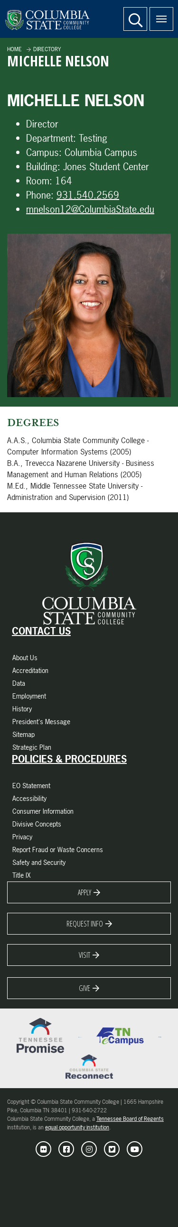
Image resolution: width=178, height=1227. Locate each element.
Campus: (44, 152)
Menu (158, 13)
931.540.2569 (87, 195)
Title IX (21, 875)
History (22, 708)
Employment (29, 695)
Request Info (84, 923)
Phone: (40, 195)
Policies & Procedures (69, 759)
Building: (43, 166)
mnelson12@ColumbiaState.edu (90, 209)
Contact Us (41, 631)
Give (84, 988)
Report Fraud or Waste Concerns (57, 849)
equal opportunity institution (77, 1127)
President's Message (41, 721)
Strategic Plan (31, 747)
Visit (84, 955)
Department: (51, 138)
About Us (24, 657)
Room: (39, 180)
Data (18, 683)
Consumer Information (43, 811)
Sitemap (23, 734)
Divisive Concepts (36, 823)
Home (14, 49)
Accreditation (30, 670)
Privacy (22, 836)
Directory (47, 49)
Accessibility (29, 798)
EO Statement (31, 785)
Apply (84, 892)
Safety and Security (39, 862)
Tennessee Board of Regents (130, 1119)
